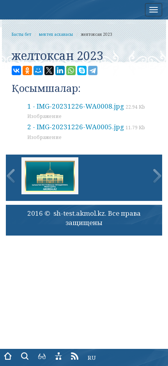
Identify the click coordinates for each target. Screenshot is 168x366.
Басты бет (21, 34)
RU (92, 357)
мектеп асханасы (56, 34)
